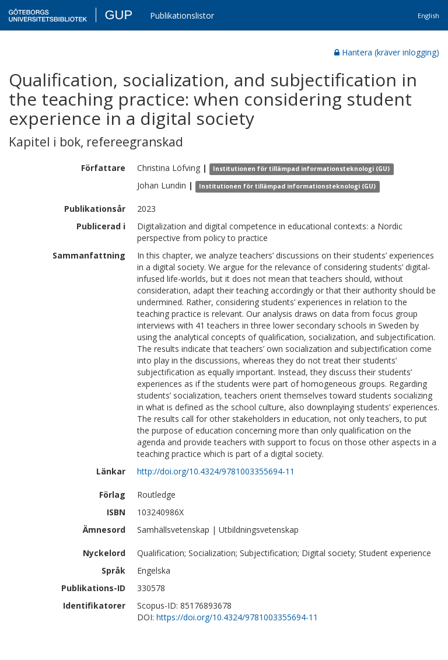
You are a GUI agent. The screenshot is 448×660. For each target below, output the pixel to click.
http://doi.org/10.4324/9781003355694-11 (216, 471)
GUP (118, 15)
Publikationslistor (182, 15)
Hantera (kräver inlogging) (386, 52)
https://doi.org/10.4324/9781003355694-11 (237, 617)
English (428, 15)
